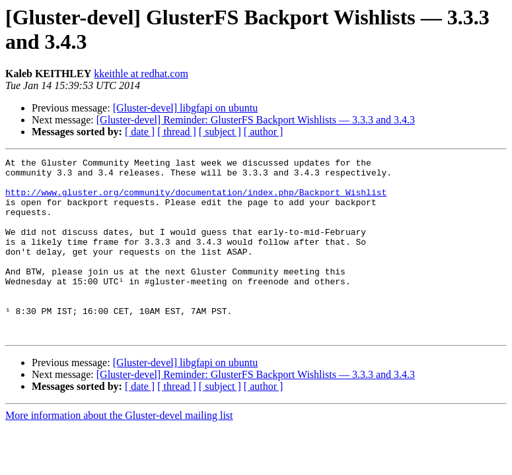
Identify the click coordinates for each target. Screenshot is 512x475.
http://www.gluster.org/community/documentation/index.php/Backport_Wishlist (195, 200)
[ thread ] (176, 131)
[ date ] (140, 131)
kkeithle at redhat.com (141, 73)
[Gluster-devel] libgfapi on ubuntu (185, 107)
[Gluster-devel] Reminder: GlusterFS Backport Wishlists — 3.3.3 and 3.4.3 (255, 119)
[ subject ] (220, 131)
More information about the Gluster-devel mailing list (119, 451)
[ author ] (263, 131)
